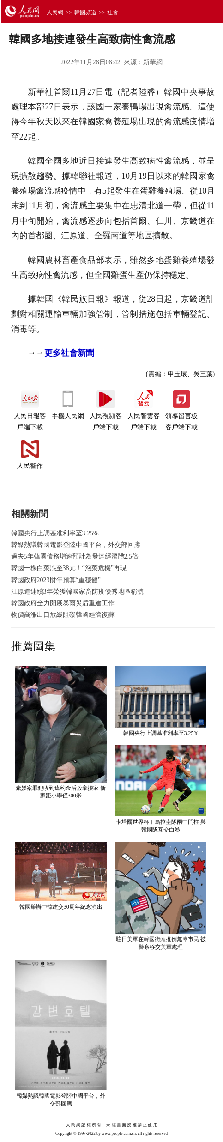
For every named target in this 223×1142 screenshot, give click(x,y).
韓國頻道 (85, 12)
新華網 (153, 62)
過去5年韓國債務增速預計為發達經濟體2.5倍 (75, 556)
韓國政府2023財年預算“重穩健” (56, 580)
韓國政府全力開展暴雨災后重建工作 (63, 603)
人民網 (55, 12)
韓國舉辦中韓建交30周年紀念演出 (60, 907)
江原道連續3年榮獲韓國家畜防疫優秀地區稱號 (77, 591)
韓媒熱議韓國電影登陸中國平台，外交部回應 (75, 544)
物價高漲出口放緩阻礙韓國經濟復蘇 (63, 614)
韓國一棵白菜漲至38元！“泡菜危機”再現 (69, 568)
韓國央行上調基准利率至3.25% (55, 533)
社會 (112, 12)
